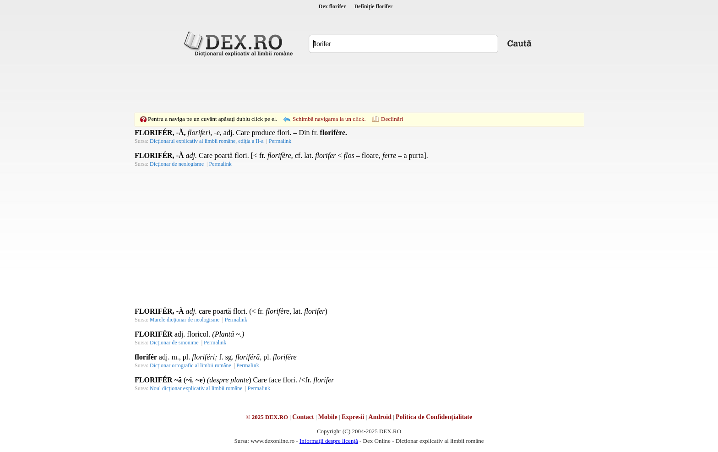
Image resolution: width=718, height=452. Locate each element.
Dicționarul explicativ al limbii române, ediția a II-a (207, 141)
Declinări (392, 118)
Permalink (280, 141)
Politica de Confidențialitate (434, 417)
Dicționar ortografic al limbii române (190, 365)
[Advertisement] (359, 84)
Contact (303, 417)
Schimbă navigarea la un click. (329, 118)
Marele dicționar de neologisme (184, 319)
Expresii (353, 417)
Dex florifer (332, 6)
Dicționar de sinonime (174, 342)
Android (380, 417)
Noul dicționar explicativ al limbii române (196, 388)
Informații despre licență (328, 440)
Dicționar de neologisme (177, 164)
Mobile (327, 417)
